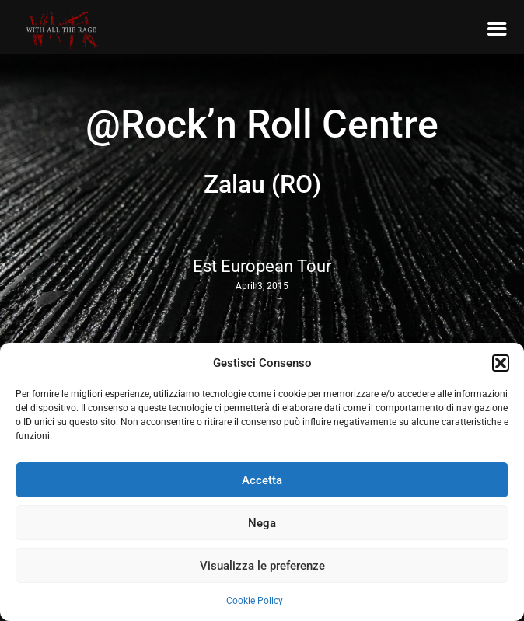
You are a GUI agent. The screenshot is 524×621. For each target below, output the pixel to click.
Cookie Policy (254, 600)
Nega (262, 523)
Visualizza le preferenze (262, 566)
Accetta (262, 480)
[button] (500, 363)
